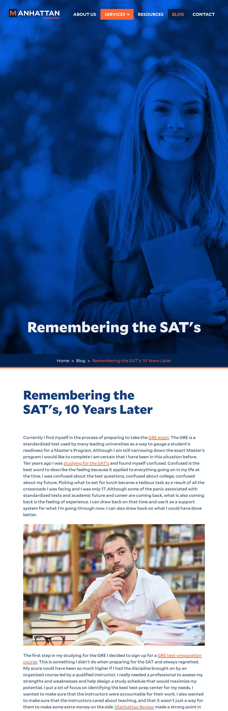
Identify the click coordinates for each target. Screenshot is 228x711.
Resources (151, 14)
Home (63, 360)
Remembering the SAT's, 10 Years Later (131, 360)
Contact (204, 14)
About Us (84, 14)
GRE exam (158, 438)
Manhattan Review (134, 707)
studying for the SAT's (86, 464)
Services (115, 14)
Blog (178, 14)
